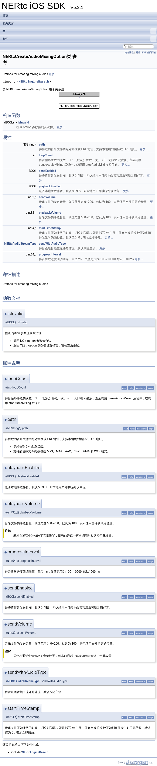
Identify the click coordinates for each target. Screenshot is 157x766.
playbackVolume (50, 212)
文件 (79, 39)
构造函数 (129, 52)
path (42, 144)
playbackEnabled (50, 186)
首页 (5, 15)
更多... (53, 74)
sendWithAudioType (52, 243)
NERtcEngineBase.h (34, 82)
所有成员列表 (149, 52)
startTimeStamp (50, 228)
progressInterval (50, 254)
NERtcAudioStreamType (20, 243)
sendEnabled (47, 171)
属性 (138, 52)
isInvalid (23, 122)
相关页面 (8, 23)
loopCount (46, 155)
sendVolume (47, 197)
